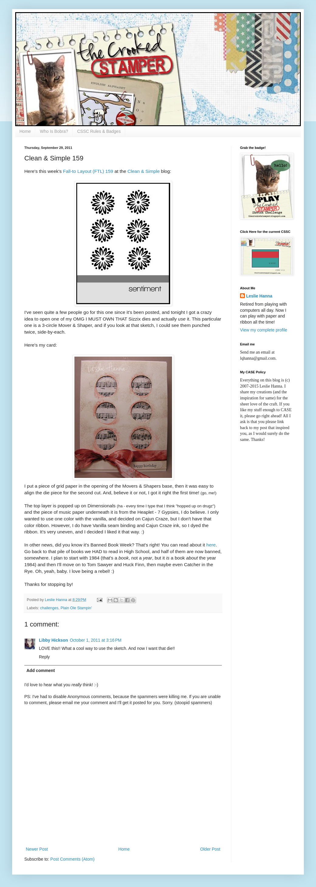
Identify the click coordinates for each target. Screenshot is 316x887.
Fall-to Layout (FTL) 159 (88, 171)
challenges (49, 608)
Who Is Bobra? (54, 131)
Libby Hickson (53, 640)
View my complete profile (263, 330)
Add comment (40, 670)
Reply (44, 656)
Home (25, 131)
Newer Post (37, 849)
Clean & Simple (144, 171)
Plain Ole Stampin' (76, 608)
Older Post (210, 849)
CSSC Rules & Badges (99, 131)
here (211, 544)
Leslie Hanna (259, 296)
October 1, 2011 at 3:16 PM (96, 640)
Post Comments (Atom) (72, 859)
